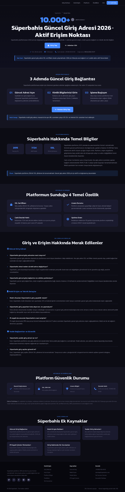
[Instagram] (14, 480)
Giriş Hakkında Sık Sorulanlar (58, 445)
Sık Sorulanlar (48, 481)
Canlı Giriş (112, 3)
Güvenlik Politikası (100, 478)
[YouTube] (28, 480)
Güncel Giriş (73, 469)
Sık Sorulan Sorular (101, 475)
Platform (86, 3)
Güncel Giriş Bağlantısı (18, 429)
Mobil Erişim (73, 472)
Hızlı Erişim (76, 3)
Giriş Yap (52, 45)
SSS (103, 3)
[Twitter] (9, 480)
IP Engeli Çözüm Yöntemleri (20, 445)
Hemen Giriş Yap (62, 109)
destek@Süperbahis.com (102, 472)
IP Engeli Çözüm (74, 478)
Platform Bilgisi (48, 475)
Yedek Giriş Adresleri (93, 429)
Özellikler (96, 3)
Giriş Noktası (66, 3)
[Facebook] (19, 480)
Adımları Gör (71, 45)
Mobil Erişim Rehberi (55, 429)
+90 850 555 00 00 (100, 469)
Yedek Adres (73, 475)
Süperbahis (58, 13)
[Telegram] (23, 480)
